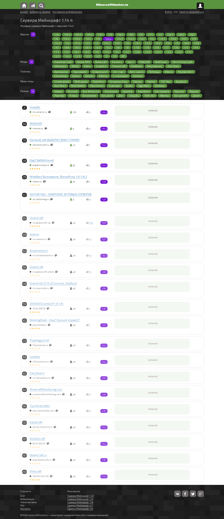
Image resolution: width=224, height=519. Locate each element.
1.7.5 (186, 47)
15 (90, 272)
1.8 (127, 47)
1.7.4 (196, 47)
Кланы (73, 95)
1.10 (127, 43)
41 (90, 239)
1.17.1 (150, 34)
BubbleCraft (37, 438)
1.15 (98, 38)
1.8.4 (87, 47)
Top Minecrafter (40, 405)
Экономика (111, 91)
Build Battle (78, 85)
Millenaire (60, 66)
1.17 (160, 34)
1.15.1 (88, 38)
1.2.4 (67, 56)
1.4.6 (137, 51)
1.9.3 (147, 43)
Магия (168, 71)
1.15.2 (77, 38)
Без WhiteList (91, 91)
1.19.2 (89, 34)
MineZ (75, 66)
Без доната (180, 95)
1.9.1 (168, 43)
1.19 (110, 34)
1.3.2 (179, 51)
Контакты (25, 508)
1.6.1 (97, 51)
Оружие (179, 91)
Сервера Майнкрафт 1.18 (80, 502)
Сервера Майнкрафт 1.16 (80, 508)
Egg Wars (143, 85)
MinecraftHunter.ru (112, 4)
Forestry (117, 61)
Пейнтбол (98, 81)
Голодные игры (119, 81)
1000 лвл (149, 95)
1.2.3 (77, 56)
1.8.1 (118, 47)
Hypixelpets (80, 71)
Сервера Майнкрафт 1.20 (80, 495)
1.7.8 (157, 47)
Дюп (120, 95)
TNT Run (166, 81)
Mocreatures (154, 66)
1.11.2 (77, 43)
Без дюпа (107, 95)
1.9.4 (137, 43)
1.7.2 (66, 51)
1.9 (177, 43)
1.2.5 (56, 56)
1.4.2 (168, 51)
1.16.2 (181, 34)
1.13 (194, 38)
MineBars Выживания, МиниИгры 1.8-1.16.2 (58, 176)
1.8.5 (77, 47)
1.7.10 (136, 47)
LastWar (35, 356)
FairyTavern (37, 373)
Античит (137, 75)
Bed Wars (60, 85)
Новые (58, 91)
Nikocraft (35, 471)
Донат (196, 95)
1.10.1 (117, 43)
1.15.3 (66, 38)
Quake (129, 85)
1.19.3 (78, 34)
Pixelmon (136, 66)
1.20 (56, 34)
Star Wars (173, 66)
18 (90, 255)
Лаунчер (59, 95)
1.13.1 (184, 38)
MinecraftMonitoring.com (46, 389)
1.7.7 (166, 47)
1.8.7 (56, 47)
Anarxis (34, 234)
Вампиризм (61, 71)
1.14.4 (108, 38)
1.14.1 (142, 38)
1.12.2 (57, 43)
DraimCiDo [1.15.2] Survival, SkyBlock (53, 283)
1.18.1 (131, 34)
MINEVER (36, 123)
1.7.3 (56, 51)
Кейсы (76, 75)
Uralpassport (100, 71)
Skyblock (181, 81)
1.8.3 (97, 47)
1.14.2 (131, 38)
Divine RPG (83, 61)
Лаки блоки (96, 85)
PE (123, 56)
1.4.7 (126, 51)
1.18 (141, 34)
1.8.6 (66, 47)
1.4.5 (147, 51)
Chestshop (60, 75)
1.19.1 (100, 34)
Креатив (127, 91)
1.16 (56, 38)
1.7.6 (176, 47)
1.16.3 (170, 34)
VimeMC (35, 107)
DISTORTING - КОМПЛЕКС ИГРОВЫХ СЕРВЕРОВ (60, 194)
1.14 (152, 38)
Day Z (130, 61)
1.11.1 (87, 43)
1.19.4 (67, 34)
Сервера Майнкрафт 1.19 (80, 499)
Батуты (89, 75)
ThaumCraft (119, 66)
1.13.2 (173, 38)
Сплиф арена (61, 81)
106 (91, 223)
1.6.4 (76, 51)
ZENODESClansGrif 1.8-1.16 (46, 303)
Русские (72, 91)
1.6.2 (87, 51)
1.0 (114, 56)
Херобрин (143, 91)
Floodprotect (185, 71)
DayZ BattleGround (42, 160)
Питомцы (154, 71)
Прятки (151, 81)
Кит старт (118, 71)
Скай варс (114, 85)
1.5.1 (117, 51)
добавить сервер (40, 11)
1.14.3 (120, 38)
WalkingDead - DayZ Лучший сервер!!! (55, 320)
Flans (87, 66)
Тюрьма (193, 91)
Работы (103, 75)
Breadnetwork (39, 250)
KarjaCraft (36, 422)
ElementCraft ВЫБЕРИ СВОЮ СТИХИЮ (54, 140)
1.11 (97, 43)
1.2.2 (88, 56)
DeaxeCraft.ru (38, 455)
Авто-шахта (136, 71)
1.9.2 (158, 43)
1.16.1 (192, 34)
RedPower (161, 61)
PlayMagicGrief (39, 340)
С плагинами (120, 75)
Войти (168, 11)
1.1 (106, 56)
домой (24, 11)
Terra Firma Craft (182, 61)
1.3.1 (189, 51)
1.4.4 (158, 51)
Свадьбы (134, 95)
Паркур (137, 81)
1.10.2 (107, 43)
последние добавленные (67, 11)
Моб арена (81, 81)
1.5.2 (107, 51)
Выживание (89, 95)
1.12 (67, 43)
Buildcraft (101, 61)
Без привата (162, 91)
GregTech (101, 66)
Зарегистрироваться (191, 11)
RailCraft (144, 61)
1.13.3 (162, 38)
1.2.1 (98, 56)
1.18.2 (120, 34)
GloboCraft (36, 218)
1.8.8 (196, 43)
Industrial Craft (63, 61)
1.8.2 (108, 47)
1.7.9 (147, 47)
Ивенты (164, 95)
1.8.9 (186, 43)
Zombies (160, 85)
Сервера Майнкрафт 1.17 (80, 505)
